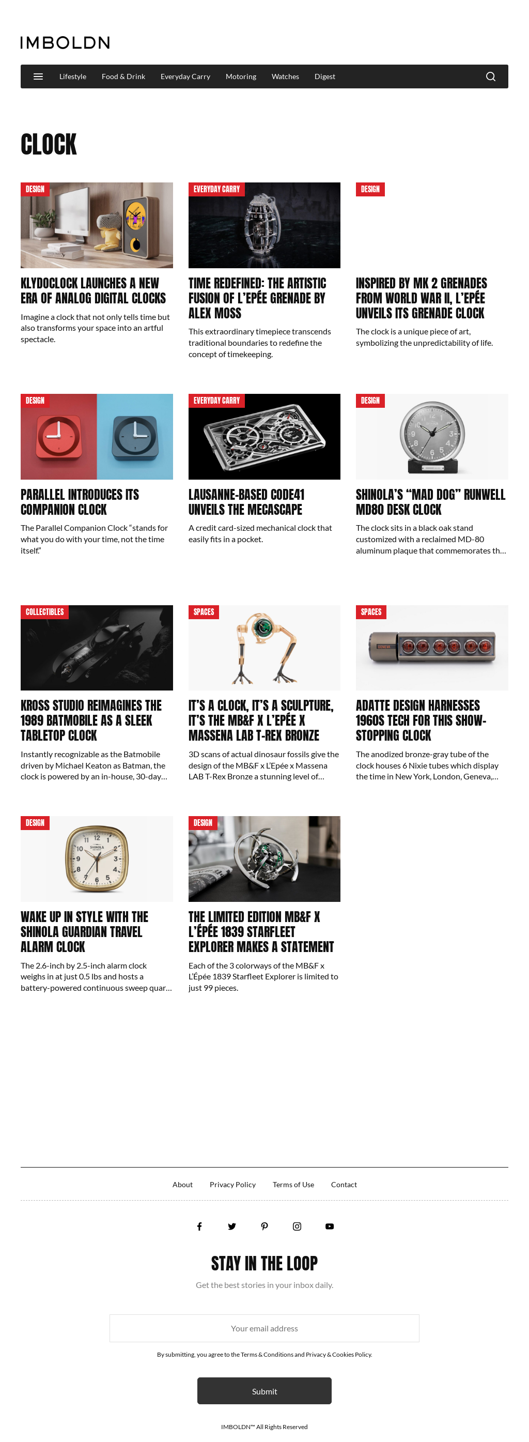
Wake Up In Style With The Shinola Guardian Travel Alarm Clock (84, 932)
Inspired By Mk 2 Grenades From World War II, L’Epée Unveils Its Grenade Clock (421, 298)
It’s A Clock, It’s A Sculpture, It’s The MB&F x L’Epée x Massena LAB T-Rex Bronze (261, 720)
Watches (285, 76)
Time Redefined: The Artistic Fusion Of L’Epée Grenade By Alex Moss (257, 298)
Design (35, 189)
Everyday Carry (185, 76)
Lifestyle (72, 76)
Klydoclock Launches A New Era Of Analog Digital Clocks (93, 291)
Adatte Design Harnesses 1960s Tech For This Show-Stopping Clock (421, 720)
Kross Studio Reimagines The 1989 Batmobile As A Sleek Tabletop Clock (91, 720)
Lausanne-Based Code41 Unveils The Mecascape (246, 502)
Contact (344, 1184)
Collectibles (45, 612)
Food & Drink (123, 76)
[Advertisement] (320, 33)
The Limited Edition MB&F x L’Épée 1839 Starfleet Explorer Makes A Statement (261, 932)
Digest (325, 76)
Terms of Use (293, 1184)
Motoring (241, 76)
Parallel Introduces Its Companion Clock (80, 502)
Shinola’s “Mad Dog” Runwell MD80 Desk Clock (431, 502)
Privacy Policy (233, 1184)
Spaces (204, 612)
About (183, 1184)
